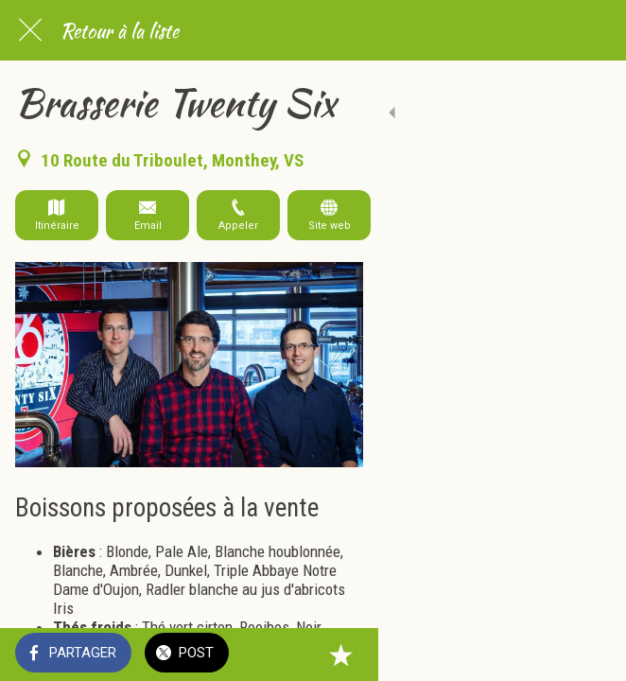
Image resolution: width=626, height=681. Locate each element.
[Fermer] (30, 30)
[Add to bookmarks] (588, 654)
